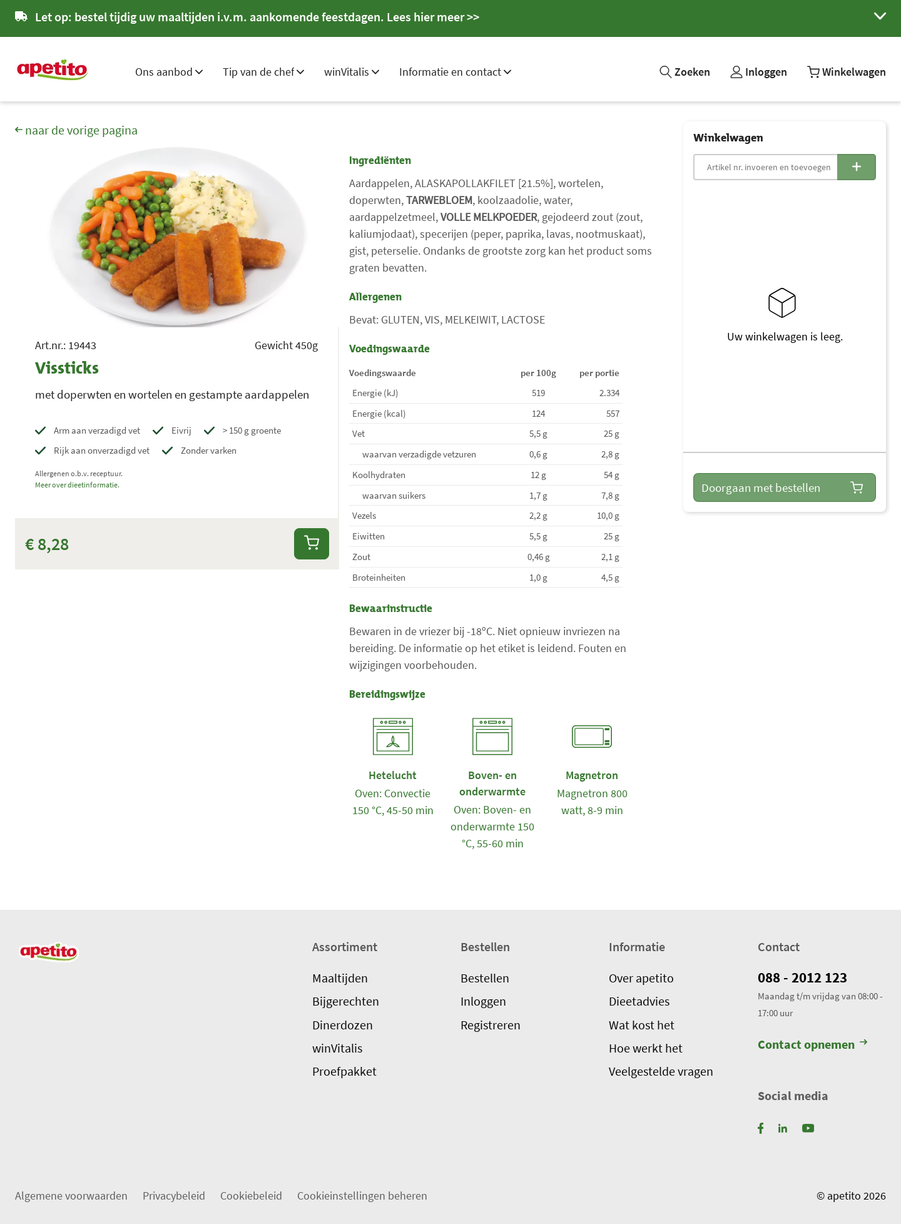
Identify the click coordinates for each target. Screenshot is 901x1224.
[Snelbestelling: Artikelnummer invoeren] (784, 167)
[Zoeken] (684, 72)
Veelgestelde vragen (661, 1071)
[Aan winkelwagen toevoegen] (311, 543)
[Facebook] (761, 1127)
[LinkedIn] (782, 1127)
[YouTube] (808, 1127)
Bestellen (485, 977)
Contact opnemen (812, 1044)
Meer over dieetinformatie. (77, 484)
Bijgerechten (345, 1001)
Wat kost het (641, 1024)
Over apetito (641, 977)
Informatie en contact (455, 71)
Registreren (491, 1024)
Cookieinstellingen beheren (362, 1195)
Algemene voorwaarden (71, 1195)
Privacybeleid (174, 1195)
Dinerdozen (342, 1024)
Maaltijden (340, 977)
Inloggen (483, 1001)
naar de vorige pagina (76, 130)
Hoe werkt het (646, 1047)
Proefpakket (344, 1071)
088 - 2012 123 (805, 977)
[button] (450, 18)
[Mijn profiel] (758, 72)
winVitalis (351, 71)
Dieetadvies (639, 1001)
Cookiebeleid (251, 1195)
